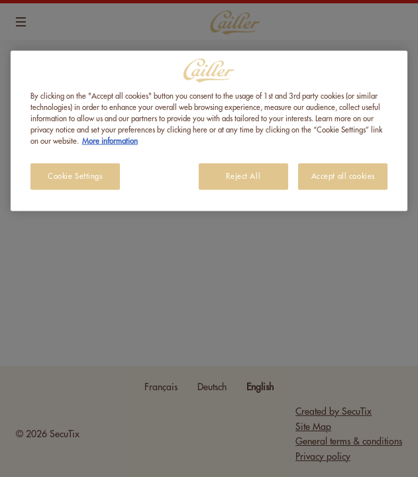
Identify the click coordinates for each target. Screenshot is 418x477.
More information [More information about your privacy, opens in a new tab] (110, 141)
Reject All (243, 176)
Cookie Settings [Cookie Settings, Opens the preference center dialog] (75, 176)
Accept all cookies (343, 176)
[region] (209, 131)
